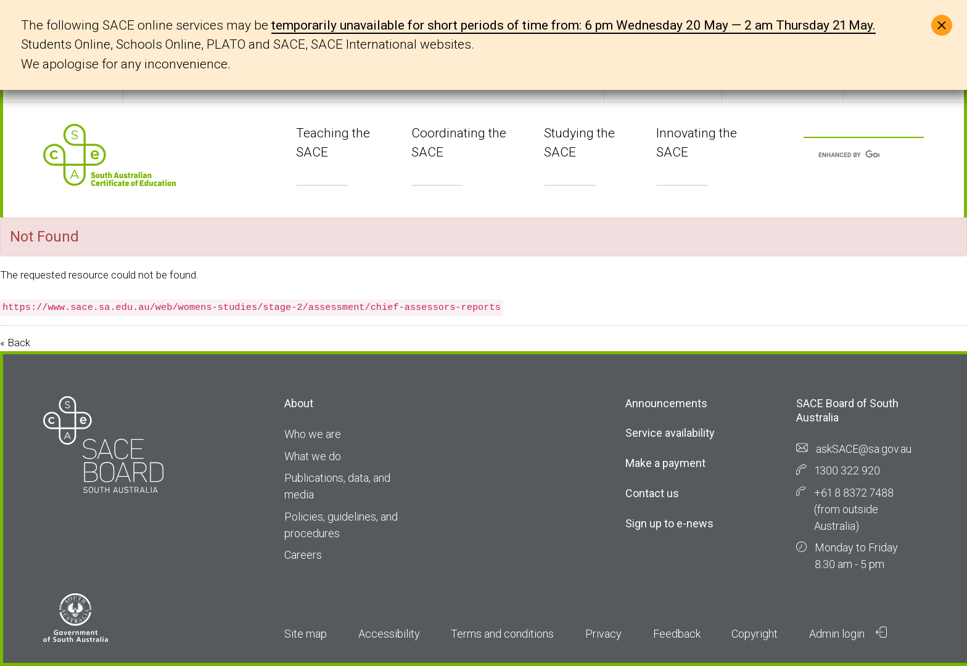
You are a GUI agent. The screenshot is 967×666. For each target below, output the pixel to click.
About (298, 403)
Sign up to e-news (669, 523)
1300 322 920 (847, 470)
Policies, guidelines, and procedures (341, 525)
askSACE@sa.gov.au (863, 448)
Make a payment (665, 463)
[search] (848, 155)
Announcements (666, 403)
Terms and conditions (502, 633)
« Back (15, 342)
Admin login (848, 633)
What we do (312, 456)
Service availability (670, 432)
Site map (305, 633)
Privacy (603, 633)
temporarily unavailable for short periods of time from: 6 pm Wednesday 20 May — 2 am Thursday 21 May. (573, 25)
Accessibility (389, 633)
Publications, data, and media (337, 486)
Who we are (312, 434)
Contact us (652, 493)
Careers (303, 554)
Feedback (677, 633)
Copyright (754, 633)
